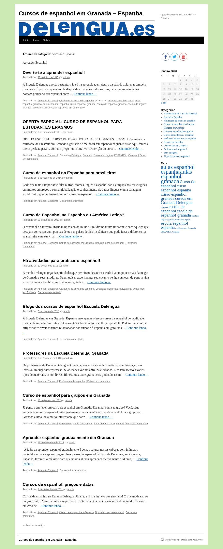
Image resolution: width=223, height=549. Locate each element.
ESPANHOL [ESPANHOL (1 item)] (166, 232)
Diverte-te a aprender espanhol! (54, 72)
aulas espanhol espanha (120, 100)
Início (26, 40)
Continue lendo (85, 94)
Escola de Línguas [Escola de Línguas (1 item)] (182, 219)
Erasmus (87, 155)
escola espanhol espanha (46, 107)
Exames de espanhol (173, 142)
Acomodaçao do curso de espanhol (180, 113)
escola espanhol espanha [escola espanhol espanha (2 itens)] (174, 225)
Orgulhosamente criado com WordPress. (184, 539)
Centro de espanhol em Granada (76, 243)
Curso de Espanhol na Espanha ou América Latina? (73, 215)
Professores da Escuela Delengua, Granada (65, 353)
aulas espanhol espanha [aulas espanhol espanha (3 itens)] (178, 169)
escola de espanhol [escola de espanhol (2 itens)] (173, 208)
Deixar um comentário (73, 107)
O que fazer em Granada (175, 145)
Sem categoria (170, 152)
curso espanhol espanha (56, 104)
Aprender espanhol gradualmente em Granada (68, 437)
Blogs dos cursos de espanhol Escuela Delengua (71, 306)
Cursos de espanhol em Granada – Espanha (80, 13)
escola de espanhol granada (112, 104)
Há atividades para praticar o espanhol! (61, 260)
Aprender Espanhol (47, 100)
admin (66, 77)
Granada (133, 155)
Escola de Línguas (103, 155)
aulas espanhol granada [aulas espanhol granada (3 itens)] (176, 176)
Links (36, 40)
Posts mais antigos (34, 525)
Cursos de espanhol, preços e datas (58, 484)
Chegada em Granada (174, 127)
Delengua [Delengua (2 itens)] (184, 202)
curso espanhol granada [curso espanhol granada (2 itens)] (174, 196)
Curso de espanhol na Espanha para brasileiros (69, 172)
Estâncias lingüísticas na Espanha (114, 288)
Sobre (46, 40)
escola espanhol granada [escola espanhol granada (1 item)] (185, 228)
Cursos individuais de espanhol (179, 135)
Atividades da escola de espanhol (76, 100)
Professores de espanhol (72, 381)
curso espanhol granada (83, 104)
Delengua (76, 155)
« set (163, 103)
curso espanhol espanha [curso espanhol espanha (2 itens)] (176, 188)
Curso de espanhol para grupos (75, 423)
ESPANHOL (120, 155)
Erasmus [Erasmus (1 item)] (164, 207)
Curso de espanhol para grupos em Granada (66, 395)
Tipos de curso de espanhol (109, 243)
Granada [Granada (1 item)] (175, 232)
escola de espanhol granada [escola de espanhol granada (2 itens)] (177, 213)
